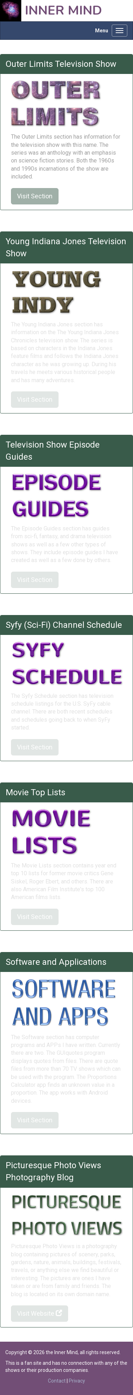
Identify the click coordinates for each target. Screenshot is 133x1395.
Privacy (77, 1381)
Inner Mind (63, 10)
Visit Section (34, 196)
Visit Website (39, 1313)
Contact (57, 1381)
